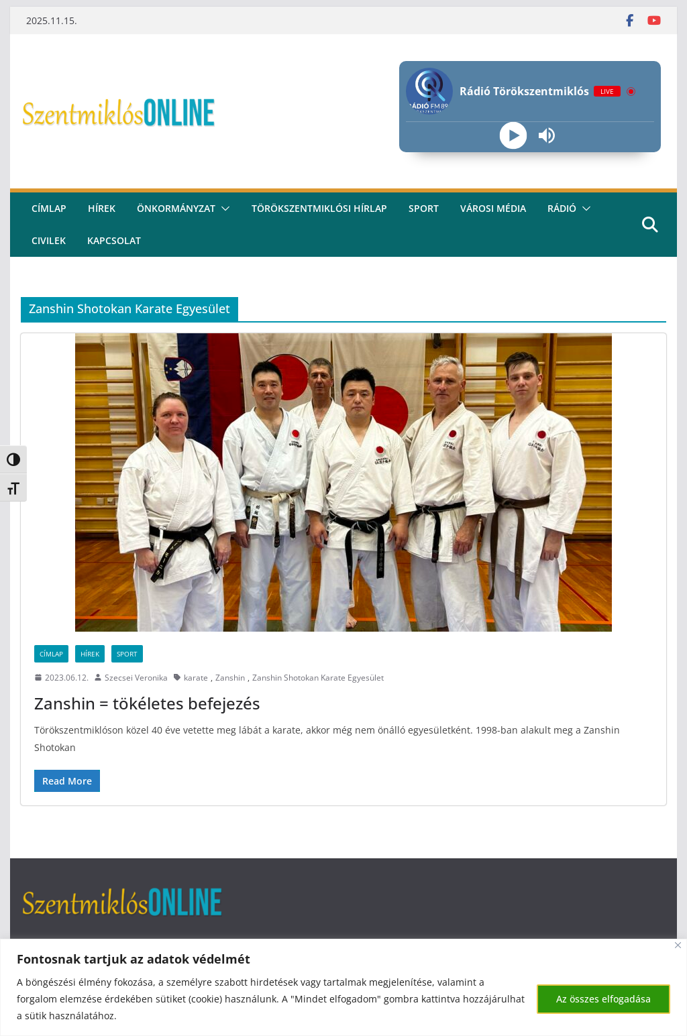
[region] (343, 987)
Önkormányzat (176, 208)
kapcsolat (114, 240)
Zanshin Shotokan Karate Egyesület (318, 677)
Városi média (493, 208)
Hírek (101, 208)
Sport (424, 208)
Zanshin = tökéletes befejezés (147, 703)
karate (196, 677)
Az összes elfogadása (603, 998)
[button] (222, 208)
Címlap (51, 653)
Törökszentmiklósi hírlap (319, 208)
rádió (561, 208)
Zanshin (230, 677)
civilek (49, 240)
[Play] (513, 136)
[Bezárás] (678, 945)
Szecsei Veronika (136, 677)
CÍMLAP (49, 208)
